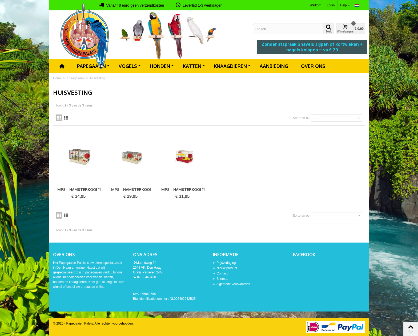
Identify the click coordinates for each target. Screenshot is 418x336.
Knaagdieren (232, 66)
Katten (194, 66)
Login (331, 5)
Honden (162, 66)
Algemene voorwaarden (231, 284)
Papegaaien (93, 66)
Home (57, 78)
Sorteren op (301, 118)
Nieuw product (225, 268)
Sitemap (220, 279)
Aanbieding (274, 66)
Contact (220, 273)
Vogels (130, 66)
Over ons (313, 66)
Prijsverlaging (224, 263)
